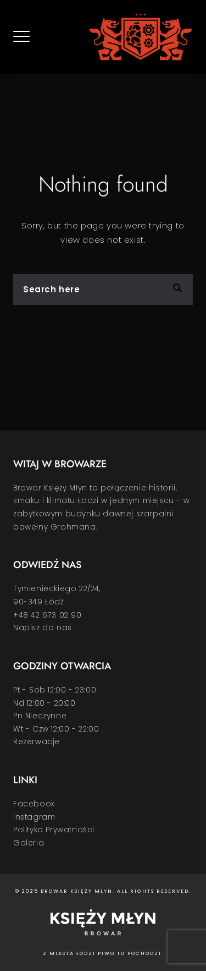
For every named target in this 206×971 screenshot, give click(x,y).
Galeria (28, 843)
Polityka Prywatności (53, 830)
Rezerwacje (36, 742)
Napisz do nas (42, 628)
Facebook (34, 804)
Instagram (34, 817)
